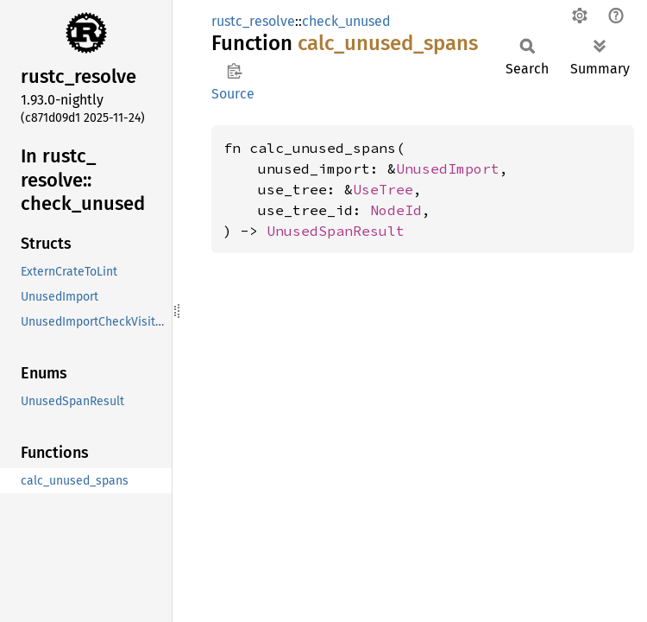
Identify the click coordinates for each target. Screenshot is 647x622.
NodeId (396, 210)
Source (232, 94)
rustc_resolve (253, 21)
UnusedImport (447, 168)
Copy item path (234, 71)
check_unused (346, 21)
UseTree (383, 189)
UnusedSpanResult (336, 230)
